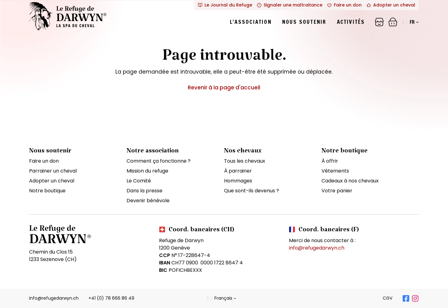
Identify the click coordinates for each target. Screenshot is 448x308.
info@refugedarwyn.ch (316, 247)
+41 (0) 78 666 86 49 (111, 298)
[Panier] (379, 22)
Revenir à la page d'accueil (224, 87)
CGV (387, 298)
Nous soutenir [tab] (304, 22)
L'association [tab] (251, 22)
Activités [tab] (351, 22)
